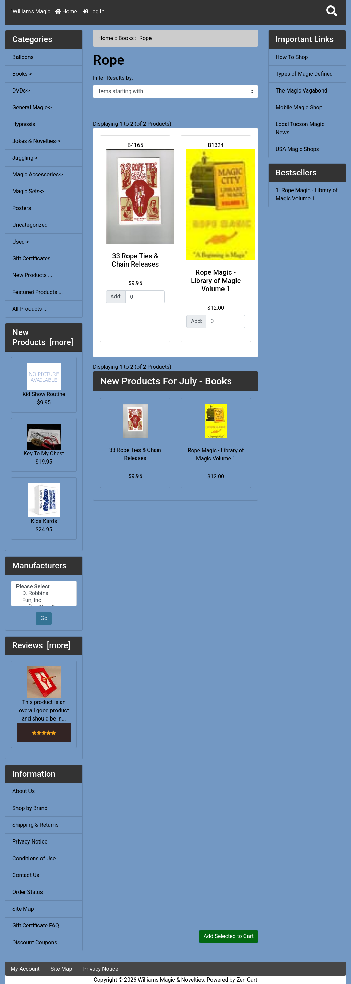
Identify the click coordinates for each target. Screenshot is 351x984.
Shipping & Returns (35, 825)
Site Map (23, 909)
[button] (332, 11)
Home (66, 11)
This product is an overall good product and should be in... (44, 694)
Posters (21, 208)
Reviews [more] (41, 645)
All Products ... (30, 309)
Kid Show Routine (44, 380)
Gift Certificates (31, 258)
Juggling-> (25, 158)
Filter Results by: (113, 78)
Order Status (27, 892)
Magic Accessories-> (37, 174)
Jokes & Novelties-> (36, 141)
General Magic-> (32, 107)
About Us (23, 791)
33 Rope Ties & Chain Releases (135, 260)
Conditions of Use (34, 858)
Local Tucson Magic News (300, 128)
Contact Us (25, 875)
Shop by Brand (29, 808)
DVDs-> (21, 90)
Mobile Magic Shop (299, 107)
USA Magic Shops (297, 149)
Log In (94, 11)
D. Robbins (43, 593)
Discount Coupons (34, 942)
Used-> (20, 241)
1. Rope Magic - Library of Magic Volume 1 (307, 194)
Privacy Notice (29, 841)
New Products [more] (42, 337)
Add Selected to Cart (229, 936)
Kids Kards (44, 504)
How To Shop (292, 57)
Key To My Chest (44, 440)
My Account (25, 968)
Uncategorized (30, 225)
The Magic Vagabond (301, 90)
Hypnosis (23, 124)
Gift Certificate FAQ (35, 925)
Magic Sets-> (28, 191)
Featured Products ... (37, 292)
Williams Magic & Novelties (171, 979)
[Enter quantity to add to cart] (145, 296)
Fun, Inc (43, 600)
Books (126, 38)
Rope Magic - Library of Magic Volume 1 (216, 280)
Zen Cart (247, 979)
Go (43, 618)
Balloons (23, 57)
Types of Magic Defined (304, 74)
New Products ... (32, 275)
